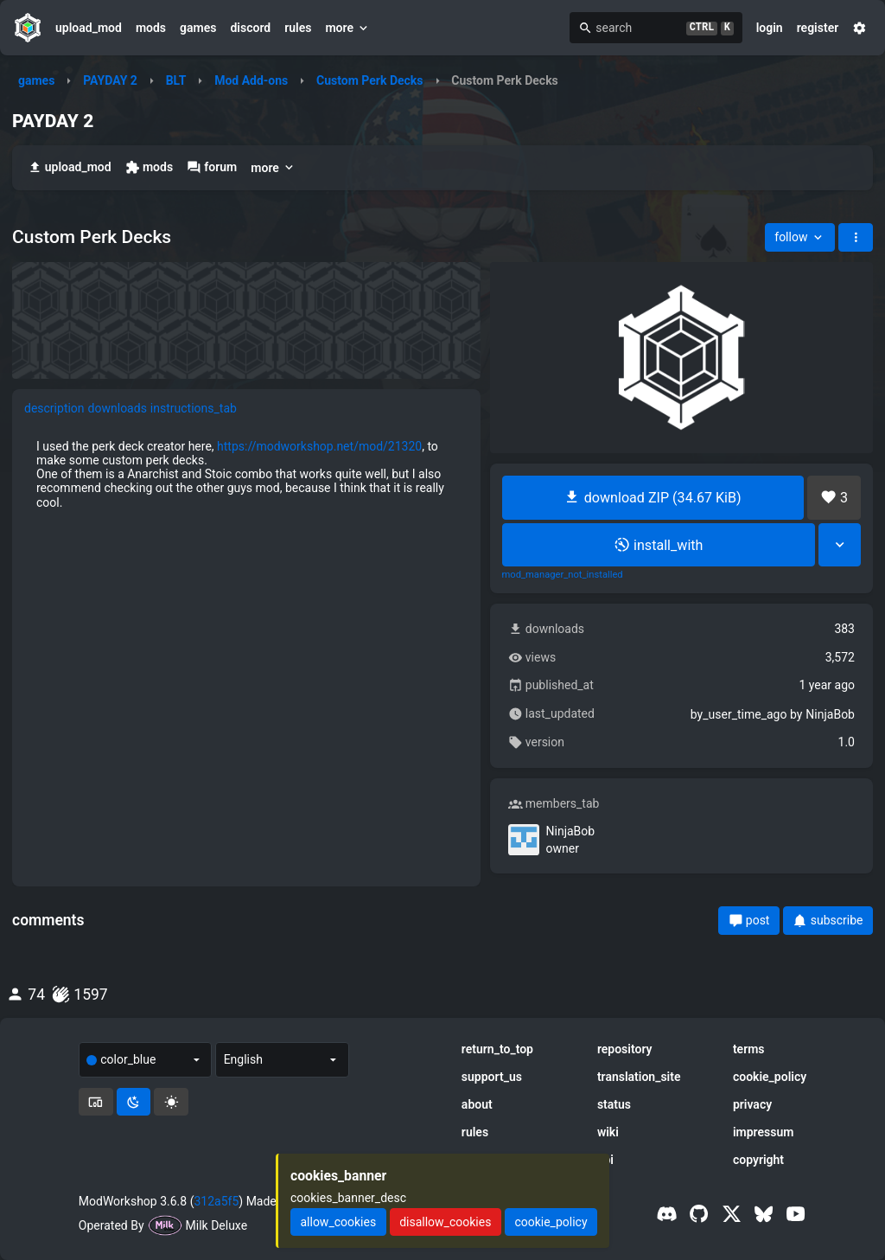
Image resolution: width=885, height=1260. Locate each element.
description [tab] (54, 408)
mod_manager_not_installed (562, 575)
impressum (763, 1132)
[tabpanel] (246, 474)
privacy (752, 1104)
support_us (492, 1077)
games (198, 28)
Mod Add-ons (251, 80)
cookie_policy (769, 1077)
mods (151, 28)
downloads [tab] (117, 408)
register (818, 28)
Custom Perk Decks (369, 80)
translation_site (639, 1077)
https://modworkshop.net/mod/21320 (319, 446)
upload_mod (88, 28)
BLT (176, 80)
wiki (608, 1132)
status (614, 1104)
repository (625, 1049)
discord (250, 28)
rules (297, 28)
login (769, 28)
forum (212, 167)
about (477, 1104)
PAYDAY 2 (110, 80)
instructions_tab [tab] (193, 408)
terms (749, 1049)
